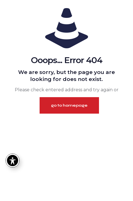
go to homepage (69, 105)
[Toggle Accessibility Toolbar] (12, 160)
